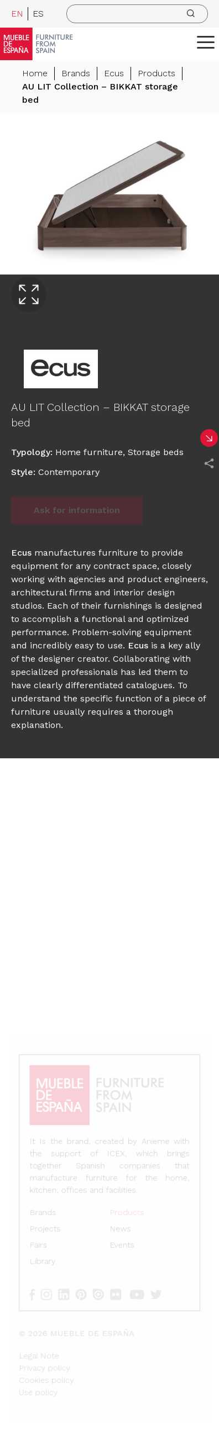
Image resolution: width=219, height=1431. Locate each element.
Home (35, 73)
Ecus (114, 73)
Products (156, 73)
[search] (137, 13)
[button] (205, 42)
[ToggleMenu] (205, 42)
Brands (75, 73)
